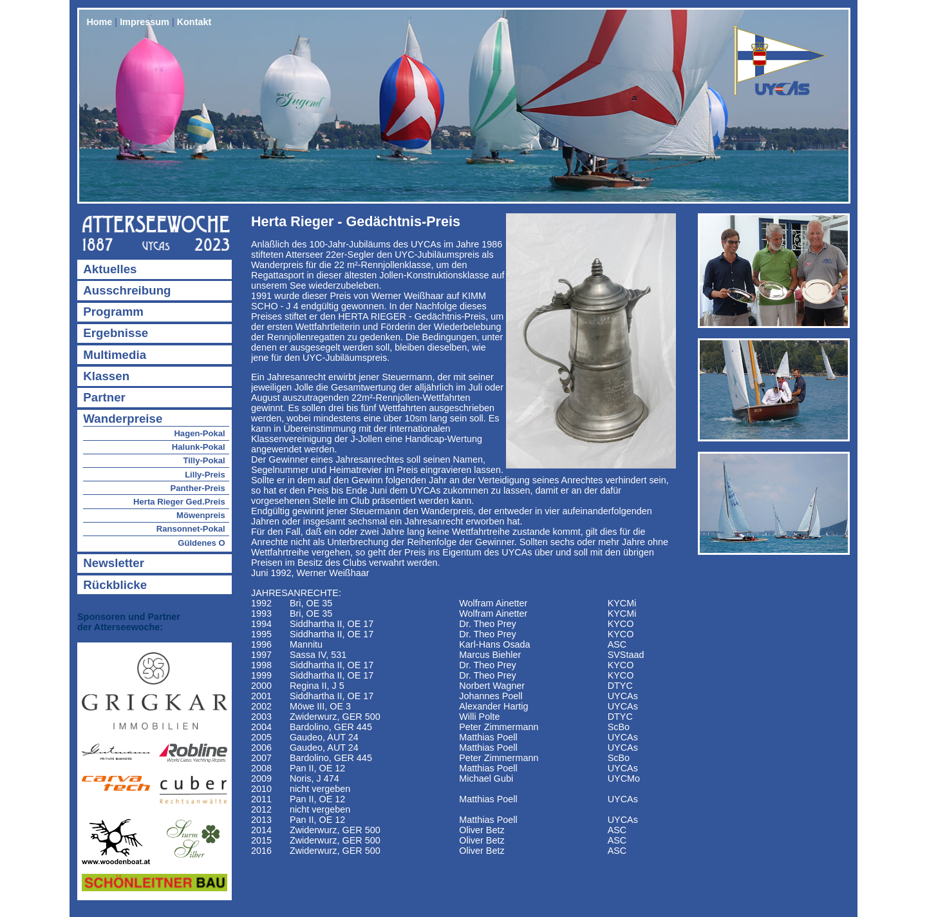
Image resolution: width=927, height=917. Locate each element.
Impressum (144, 22)
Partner (104, 397)
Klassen (106, 376)
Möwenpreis (200, 515)
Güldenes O (201, 543)
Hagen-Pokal (199, 433)
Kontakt (194, 22)
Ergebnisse (115, 333)
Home (99, 22)
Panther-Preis (198, 488)
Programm (113, 311)
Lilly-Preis (205, 474)
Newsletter (113, 563)
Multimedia (114, 355)
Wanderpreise (122, 418)
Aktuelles (109, 269)
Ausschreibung (127, 290)
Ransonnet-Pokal (190, 529)
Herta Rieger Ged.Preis (179, 502)
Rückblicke (115, 585)
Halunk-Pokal (198, 447)
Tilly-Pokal (204, 460)
